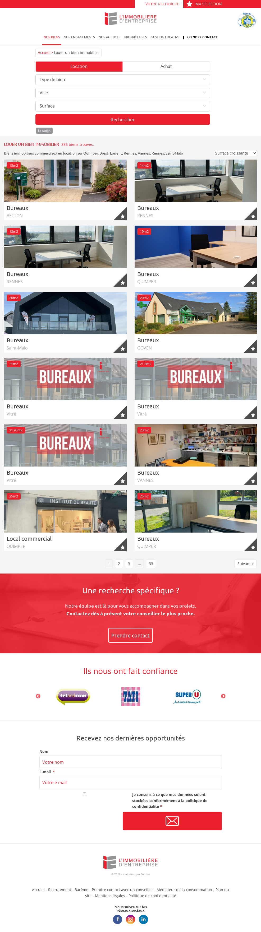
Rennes (130, 153)
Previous (38, 696)
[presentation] (79, 821)
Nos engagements (79, 37)
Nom (43, 751)
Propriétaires (135, 37)
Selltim (145, 874)
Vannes (144, 153)
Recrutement (59, 889)
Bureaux (17, 207)
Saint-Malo (174, 153)
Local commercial (29, 538)
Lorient (116, 153)
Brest (103, 153)
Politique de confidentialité (152, 895)
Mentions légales (110, 895)
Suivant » (245, 563)
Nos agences (110, 37)
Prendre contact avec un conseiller (122, 889)
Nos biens (52, 37)
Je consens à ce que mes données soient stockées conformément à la (169, 800)
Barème (81, 889)
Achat (166, 66)
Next (223, 696)
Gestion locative (165, 37)
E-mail (47, 772)
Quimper (90, 153)
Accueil (44, 52)
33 (151, 563)
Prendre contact (202, 37)
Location (79, 66)
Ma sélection (204, 4)
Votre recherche (162, 3)
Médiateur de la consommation (184, 889)
